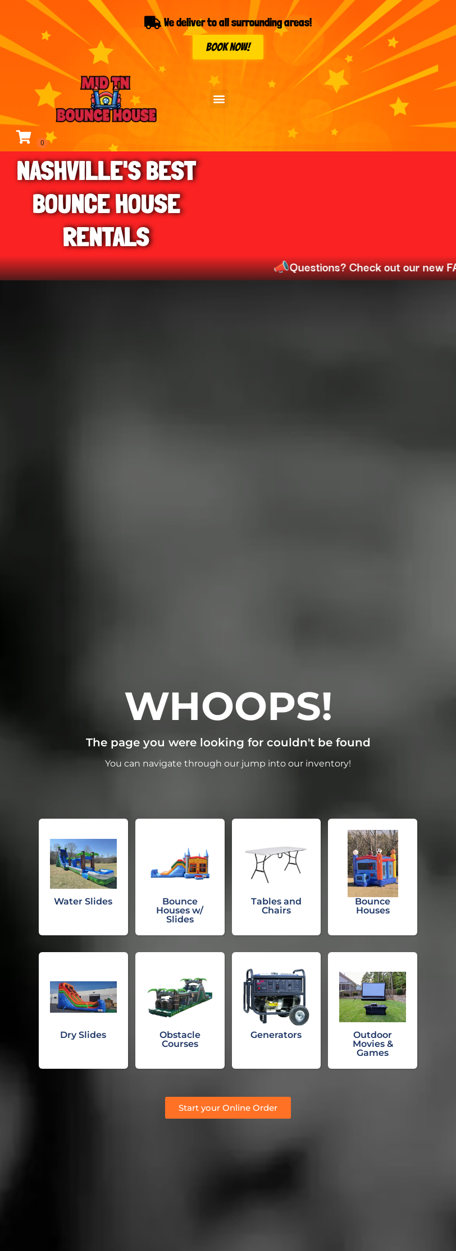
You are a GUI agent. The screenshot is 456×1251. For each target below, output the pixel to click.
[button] (219, 99)
